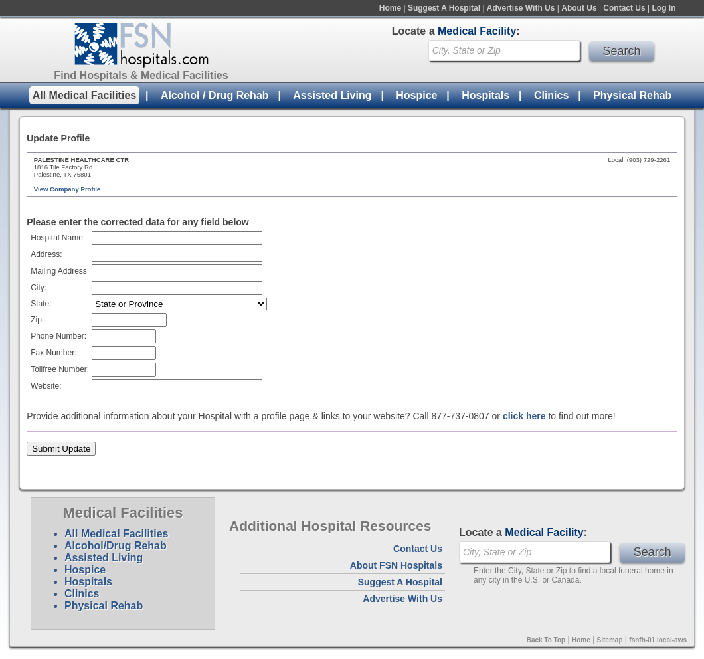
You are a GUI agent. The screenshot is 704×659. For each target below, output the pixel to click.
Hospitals (485, 95)
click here (524, 416)
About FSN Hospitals (396, 565)
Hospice (416, 95)
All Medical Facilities (85, 95)
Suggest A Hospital (444, 8)
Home (390, 8)
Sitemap (610, 640)
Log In (664, 8)
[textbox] (177, 288)
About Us (578, 8)
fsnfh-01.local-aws (658, 640)
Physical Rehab (632, 95)
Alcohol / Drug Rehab (215, 95)
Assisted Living (332, 95)
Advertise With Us (521, 8)
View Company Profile (67, 189)
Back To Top (546, 640)
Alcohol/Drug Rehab (115, 545)
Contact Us (624, 8)
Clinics (551, 95)
